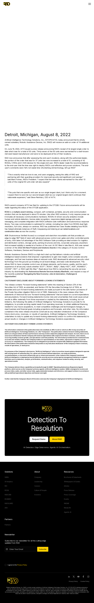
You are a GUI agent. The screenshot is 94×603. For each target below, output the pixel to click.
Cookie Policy (84, 581)
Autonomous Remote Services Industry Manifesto (49, 271)
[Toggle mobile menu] (89, 4)
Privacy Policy (22, 565)
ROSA (7, 212)
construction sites (12, 231)
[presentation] (21, 557)
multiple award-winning (23, 212)
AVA (6, 20)
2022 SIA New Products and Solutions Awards (37, 248)
